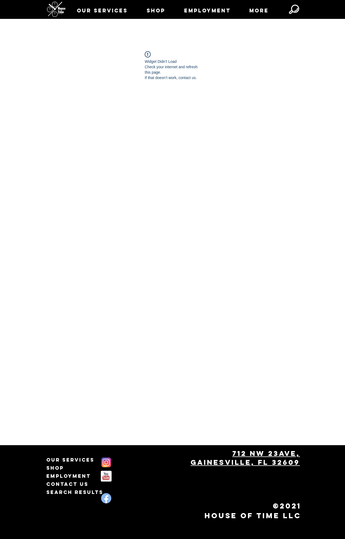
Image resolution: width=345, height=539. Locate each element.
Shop (55, 468)
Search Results (74, 492)
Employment (68, 476)
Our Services (70, 460)
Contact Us (67, 484)
